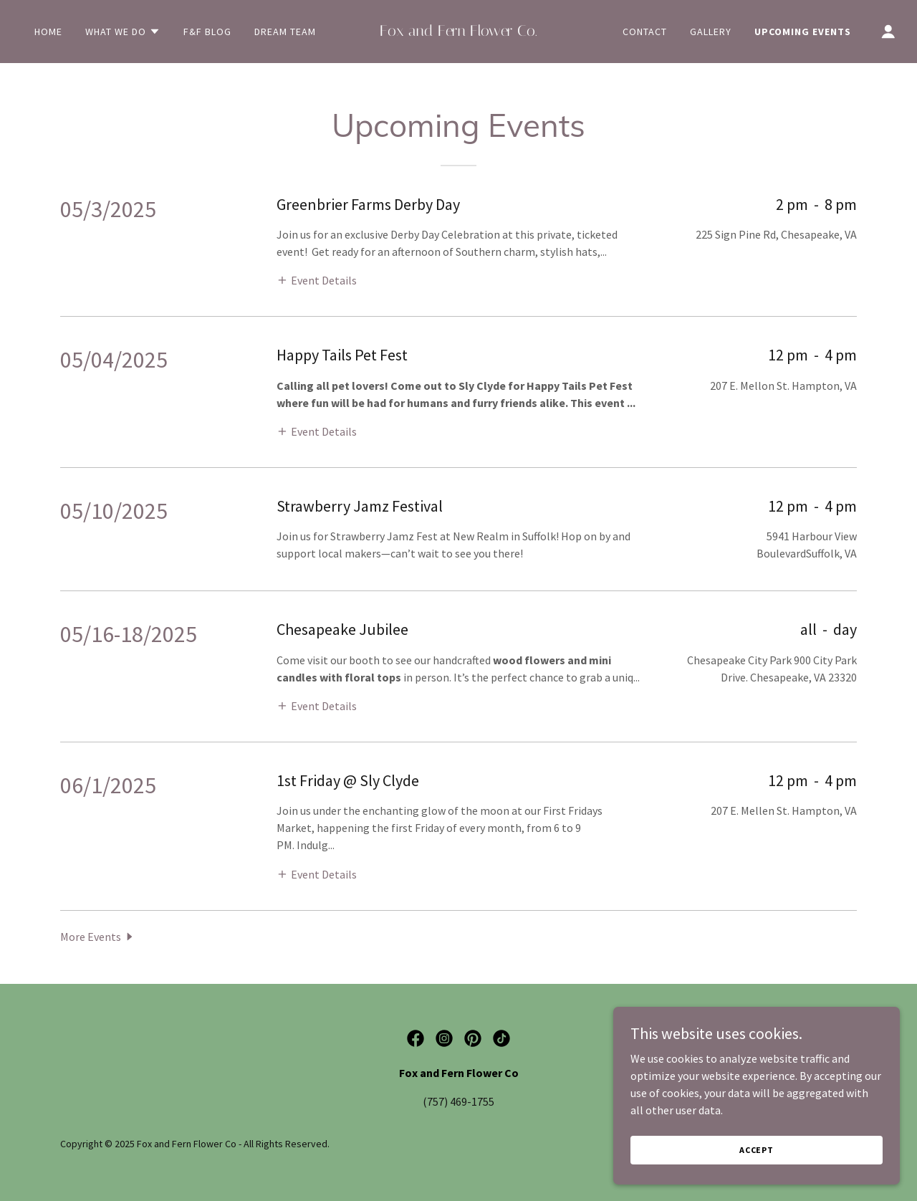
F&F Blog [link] (207, 31)
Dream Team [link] (285, 31)
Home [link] (48, 31)
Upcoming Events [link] (802, 31)
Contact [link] (645, 31)
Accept (756, 1149)
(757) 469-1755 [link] (458, 1101)
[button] (122, 31)
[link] (458, 31)
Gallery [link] (710, 31)
